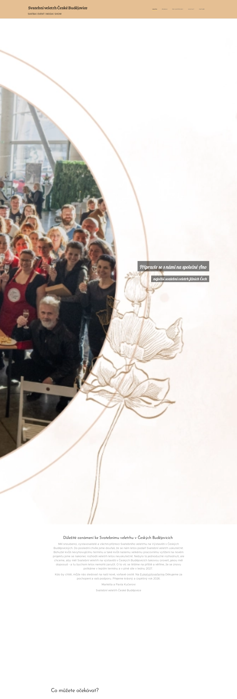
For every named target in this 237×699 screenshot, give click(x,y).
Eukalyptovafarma (152, 574)
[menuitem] (185, 9)
